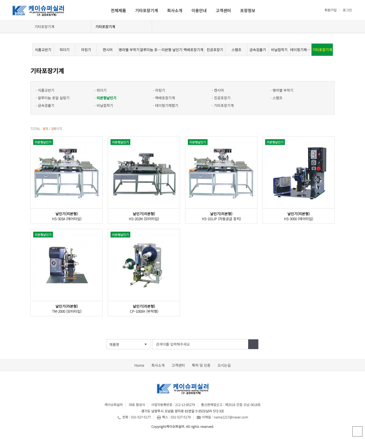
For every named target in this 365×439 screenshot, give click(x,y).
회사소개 (174, 10)
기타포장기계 (146, 10)
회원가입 (330, 10)
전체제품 (118, 10)
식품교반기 (43, 49)
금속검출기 (257, 49)
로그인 (347, 10)
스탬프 (236, 49)
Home (139, 365)
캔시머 (108, 49)
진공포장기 (215, 49)
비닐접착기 (279, 49)
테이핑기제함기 (301, 49)
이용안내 (199, 10)
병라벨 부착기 (129, 49)
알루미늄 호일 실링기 (150, 49)
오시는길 (224, 365)
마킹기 (86, 49)
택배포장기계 (193, 49)
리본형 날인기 (171, 49)
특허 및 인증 (201, 365)
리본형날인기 (106, 97)
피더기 (64, 49)
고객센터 (223, 10)
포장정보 (247, 10)
